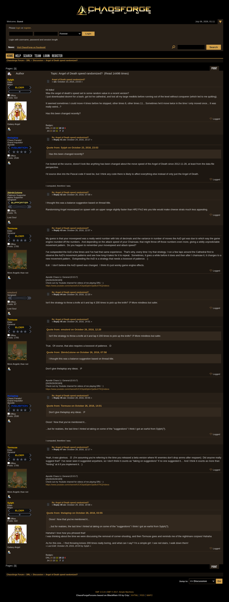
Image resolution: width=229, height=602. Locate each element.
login (18, 28)
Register (57, 56)
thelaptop (12, 137)
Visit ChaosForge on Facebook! (31, 47)
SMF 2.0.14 (100, 592)
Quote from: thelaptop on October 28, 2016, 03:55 (74, 513)
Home (10, 56)
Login (46, 56)
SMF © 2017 (112, 592)
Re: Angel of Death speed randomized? (70, 137)
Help (18, 56)
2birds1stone (14, 192)
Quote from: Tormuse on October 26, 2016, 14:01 (74, 405)
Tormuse (12, 228)
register (27, 28)
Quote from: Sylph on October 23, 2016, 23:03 (72, 147)
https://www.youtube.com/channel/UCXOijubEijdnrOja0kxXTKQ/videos (77, 286)
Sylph (10, 79)
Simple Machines (126, 592)
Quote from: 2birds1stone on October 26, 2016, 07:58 (76, 352)
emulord (12, 292)
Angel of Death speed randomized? (68, 79)
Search (27, 56)
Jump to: (183, 581)
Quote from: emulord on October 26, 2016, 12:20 (73, 329)
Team (37, 56)
